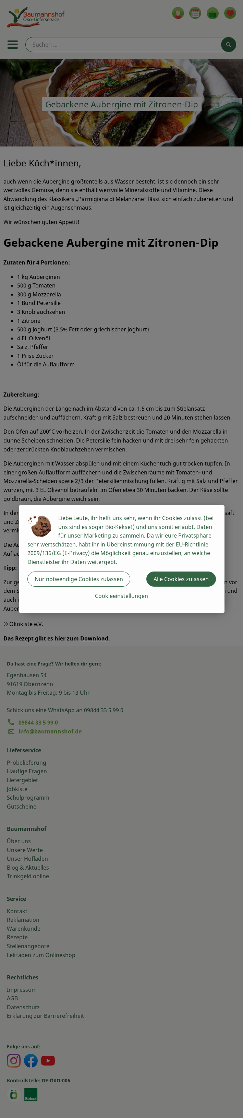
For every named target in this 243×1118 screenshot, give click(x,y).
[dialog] (121, 559)
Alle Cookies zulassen (181, 579)
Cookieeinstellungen (121, 596)
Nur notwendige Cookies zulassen (79, 579)
